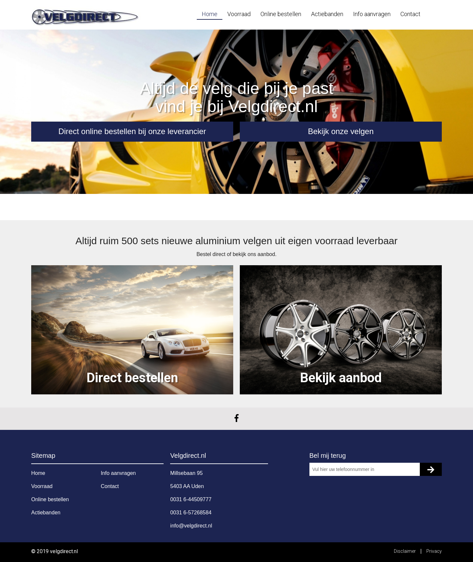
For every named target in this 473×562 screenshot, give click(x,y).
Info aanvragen (372, 14)
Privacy (434, 551)
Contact (410, 14)
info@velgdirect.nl (191, 525)
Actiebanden (327, 14)
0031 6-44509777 (190, 499)
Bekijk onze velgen (340, 131)
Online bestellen (280, 14)
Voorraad (239, 14)
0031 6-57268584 (190, 512)
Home (209, 14)
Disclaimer (405, 551)
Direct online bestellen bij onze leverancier (132, 131)
